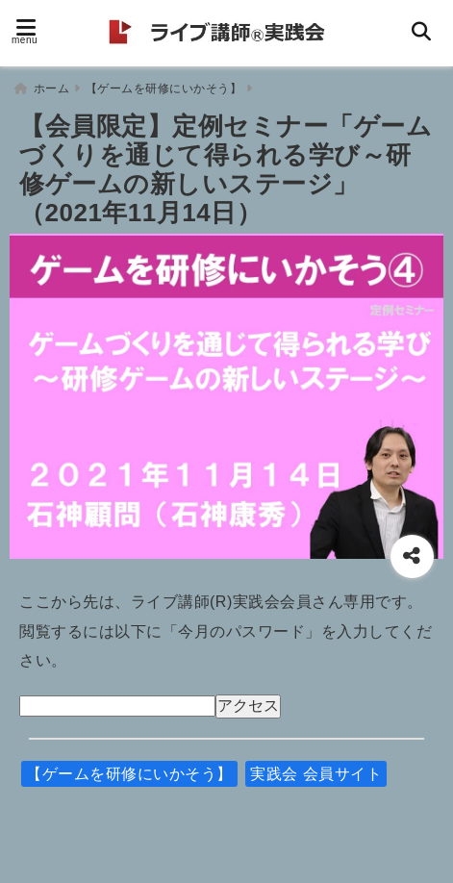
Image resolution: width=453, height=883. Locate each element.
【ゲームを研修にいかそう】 (129, 774)
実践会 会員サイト (316, 774)
